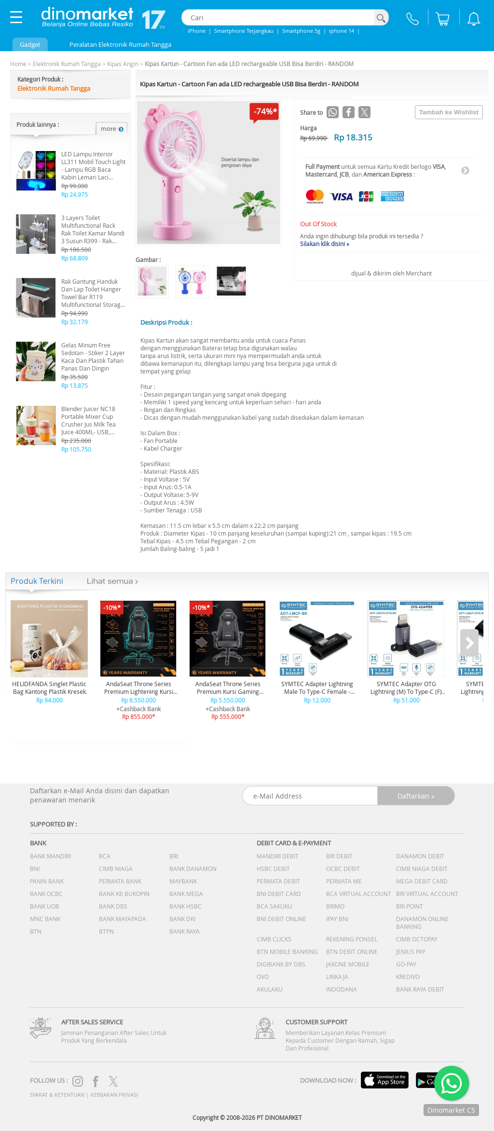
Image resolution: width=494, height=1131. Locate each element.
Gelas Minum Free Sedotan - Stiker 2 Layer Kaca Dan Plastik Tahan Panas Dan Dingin (93, 356)
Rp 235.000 (76, 440)
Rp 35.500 (74, 377)
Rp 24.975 (74, 194)
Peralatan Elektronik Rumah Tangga (120, 44)
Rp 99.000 (74, 186)
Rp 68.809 (74, 258)
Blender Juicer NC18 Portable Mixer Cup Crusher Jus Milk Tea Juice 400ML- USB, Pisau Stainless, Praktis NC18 (92, 420)
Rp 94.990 (74, 313)
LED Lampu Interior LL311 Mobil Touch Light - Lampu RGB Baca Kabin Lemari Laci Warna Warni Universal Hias (93, 165)
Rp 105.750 (76, 449)
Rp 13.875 (74, 385)
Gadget (30, 44)
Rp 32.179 (74, 322)
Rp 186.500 (76, 249)
